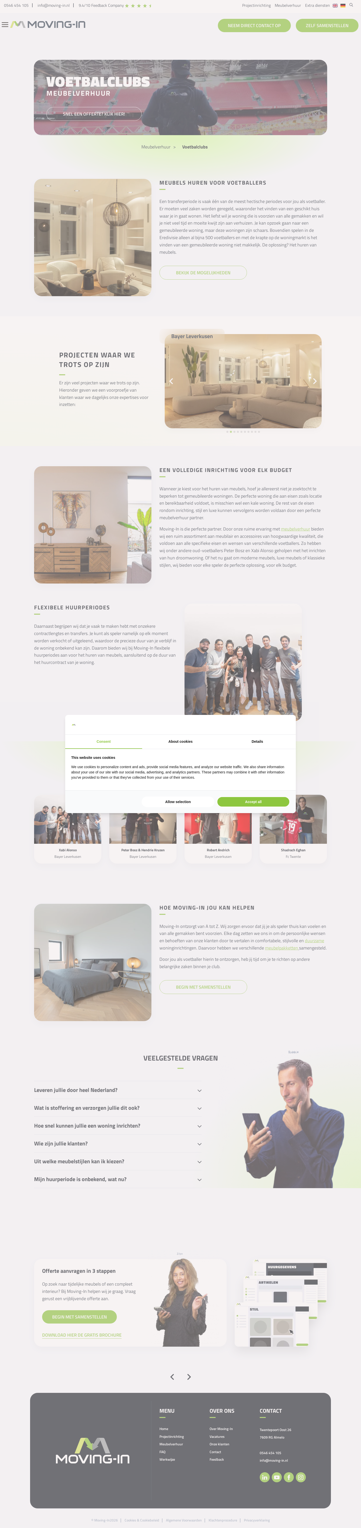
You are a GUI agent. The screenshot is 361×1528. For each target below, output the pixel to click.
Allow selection (178, 802)
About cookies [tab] (180, 742)
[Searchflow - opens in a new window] (283, 724)
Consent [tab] (104, 742)
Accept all (253, 802)
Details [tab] (257, 742)
